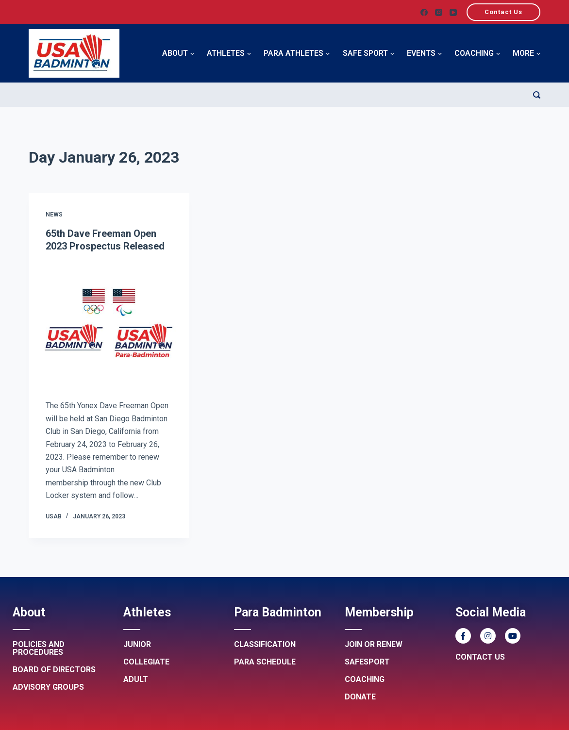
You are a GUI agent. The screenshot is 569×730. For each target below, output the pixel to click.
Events (424, 54)
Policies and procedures (39, 648)
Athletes (229, 54)
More (526, 54)
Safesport (367, 661)
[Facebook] (424, 12)
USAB (54, 516)
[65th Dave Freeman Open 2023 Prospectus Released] (109, 325)
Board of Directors (54, 669)
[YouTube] (453, 12)
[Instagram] (438, 12)
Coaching (477, 54)
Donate (360, 696)
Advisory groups (48, 687)
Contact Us (503, 12)
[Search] (536, 95)
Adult (135, 679)
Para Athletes (297, 54)
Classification (265, 644)
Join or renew (373, 644)
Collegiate (146, 661)
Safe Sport (368, 54)
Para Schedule (265, 661)
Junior (137, 644)
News (54, 214)
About (178, 54)
